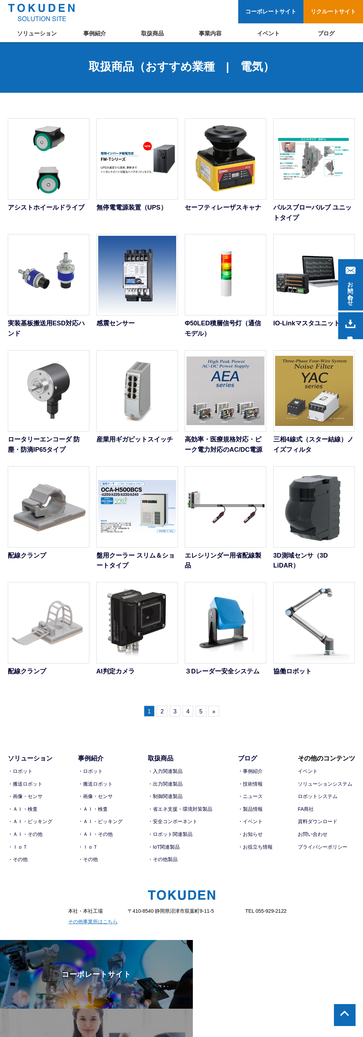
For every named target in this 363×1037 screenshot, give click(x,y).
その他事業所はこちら (93, 923)
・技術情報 (250, 785)
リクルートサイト (333, 11)
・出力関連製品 (165, 785)
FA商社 (306, 810)
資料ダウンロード (317, 823)
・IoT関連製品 (164, 848)
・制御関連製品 (165, 797)
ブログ (326, 33)
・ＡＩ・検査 (23, 810)
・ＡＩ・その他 (25, 835)
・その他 (18, 861)
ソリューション (37, 33)
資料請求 (350, 324)
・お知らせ (250, 835)
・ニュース (250, 797)
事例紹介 (94, 33)
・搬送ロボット (25, 785)
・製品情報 (250, 810)
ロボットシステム (317, 797)
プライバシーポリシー (322, 848)
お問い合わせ (313, 835)
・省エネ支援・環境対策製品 (180, 810)
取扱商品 (152, 33)
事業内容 (210, 33)
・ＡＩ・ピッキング (30, 823)
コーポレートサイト (270, 11)
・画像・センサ (25, 797)
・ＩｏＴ (18, 848)
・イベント (250, 823)
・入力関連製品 (165, 772)
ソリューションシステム (325, 785)
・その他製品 (163, 861)
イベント (268, 33)
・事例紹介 (250, 772)
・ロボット (20, 772)
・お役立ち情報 (255, 848)
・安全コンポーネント (172, 823)
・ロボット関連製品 (170, 835)
